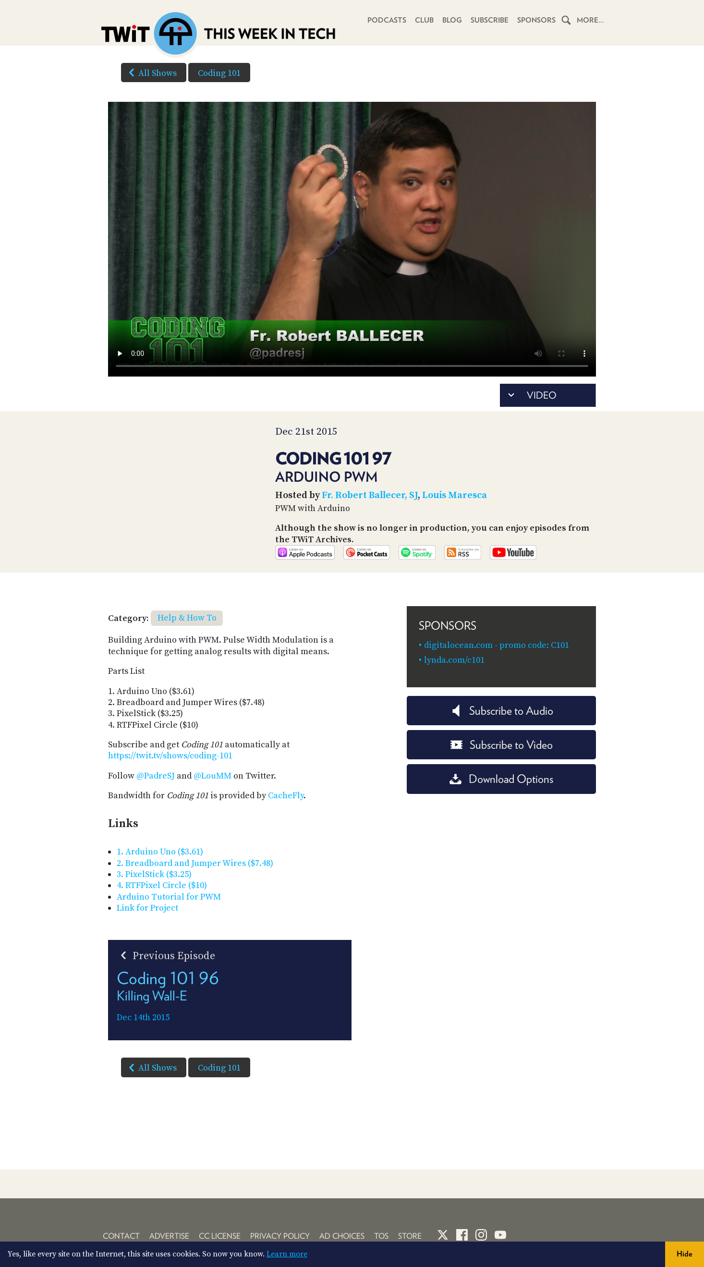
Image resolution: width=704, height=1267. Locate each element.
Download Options (501, 804)
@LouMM (212, 800)
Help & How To (187, 642)
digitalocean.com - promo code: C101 (496, 669)
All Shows (151, 72)
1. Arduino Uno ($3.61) (160, 876)
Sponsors (536, 20)
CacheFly (285, 820)
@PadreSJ (155, 800)
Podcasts (386, 20)
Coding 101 (219, 73)
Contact (121, 1236)
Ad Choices (341, 1236)
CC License (220, 1236)
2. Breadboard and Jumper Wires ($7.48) (195, 887)
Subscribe (490, 20)
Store (410, 1236)
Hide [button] (684, 1253)
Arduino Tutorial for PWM (169, 921)
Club (424, 20)
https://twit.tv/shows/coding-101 (170, 780)
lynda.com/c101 (454, 684)
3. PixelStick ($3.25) (154, 898)
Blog (452, 20)
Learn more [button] (287, 1254)
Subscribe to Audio (501, 735)
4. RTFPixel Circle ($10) (162, 910)
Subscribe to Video (501, 769)
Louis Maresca (454, 495)
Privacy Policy (280, 1236)
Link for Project (147, 932)
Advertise (169, 1236)
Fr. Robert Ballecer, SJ (370, 495)
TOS (381, 1236)
